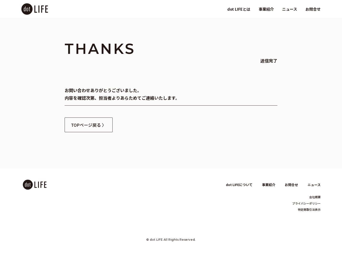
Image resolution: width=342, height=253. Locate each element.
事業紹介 (266, 9)
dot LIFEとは (238, 9)
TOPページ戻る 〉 (88, 125)
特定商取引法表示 (309, 209)
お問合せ (313, 9)
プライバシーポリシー (306, 203)
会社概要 (315, 197)
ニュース (289, 9)
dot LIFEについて (239, 184)
